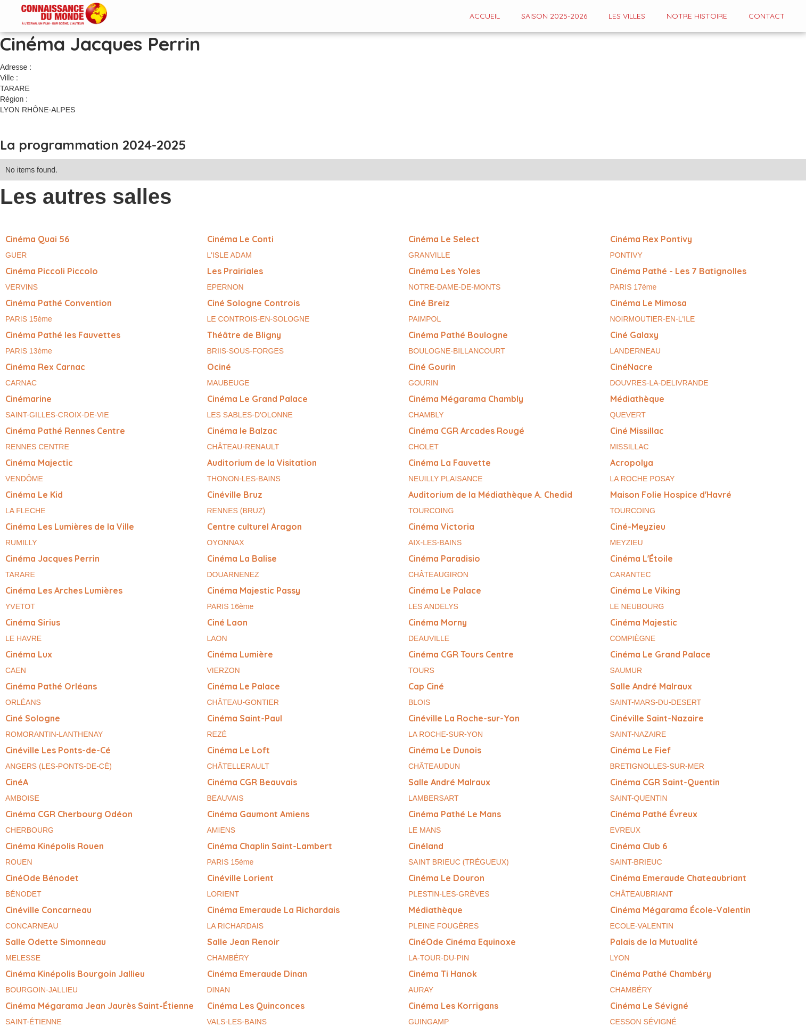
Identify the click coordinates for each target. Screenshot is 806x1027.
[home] (53, 14)
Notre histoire (697, 16)
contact (767, 16)
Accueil (485, 16)
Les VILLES (626, 16)
